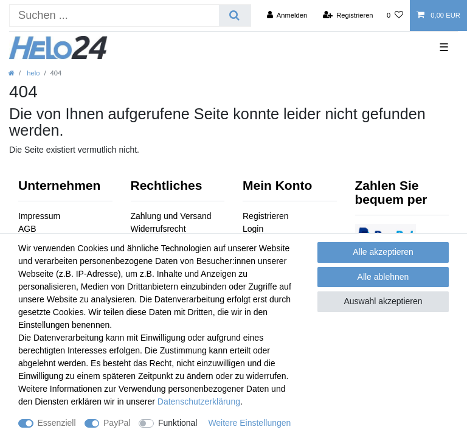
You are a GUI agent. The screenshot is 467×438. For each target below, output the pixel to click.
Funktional (178, 423)
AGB (27, 229)
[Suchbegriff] (114, 15)
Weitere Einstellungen (249, 423)
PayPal (116, 423)
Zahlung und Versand (171, 216)
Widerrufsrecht (158, 229)
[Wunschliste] (395, 15)
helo (32, 73)
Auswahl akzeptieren (383, 301)
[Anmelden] (287, 15)
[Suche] (234, 15)
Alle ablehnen (383, 277)
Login (253, 229)
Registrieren (265, 216)
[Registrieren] (347, 15)
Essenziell (57, 423)
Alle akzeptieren (383, 252)
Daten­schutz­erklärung (198, 401)
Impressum (39, 216)
